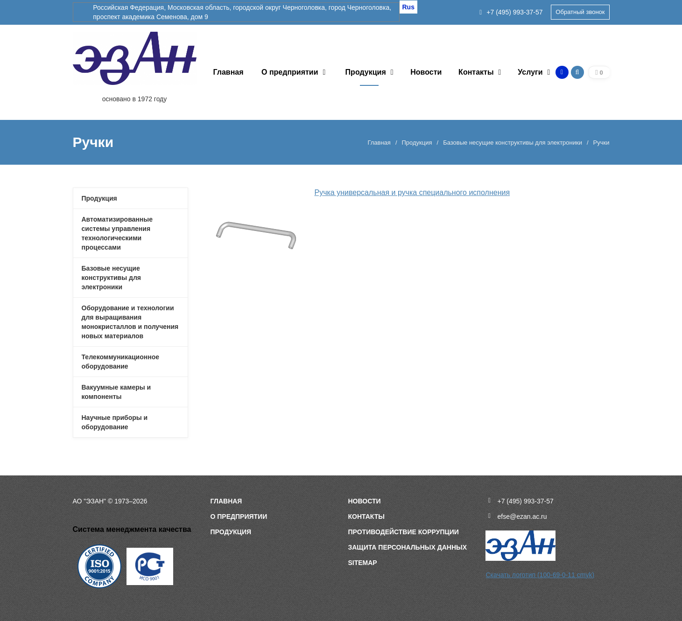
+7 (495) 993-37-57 (510, 12)
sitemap (362, 562)
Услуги (530, 72)
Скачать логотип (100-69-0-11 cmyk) (539, 575)
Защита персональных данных (407, 547)
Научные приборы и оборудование (115, 422)
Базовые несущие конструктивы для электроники (512, 142)
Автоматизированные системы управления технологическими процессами (117, 233)
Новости (426, 72)
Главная (228, 72)
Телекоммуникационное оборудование (121, 361)
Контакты (475, 72)
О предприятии (289, 72)
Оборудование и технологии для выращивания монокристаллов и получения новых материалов (130, 322)
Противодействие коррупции (403, 532)
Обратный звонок (580, 11)
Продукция (365, 72)
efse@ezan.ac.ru (522, 516)
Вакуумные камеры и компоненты (116, 392)
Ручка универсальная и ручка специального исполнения (412, 192)
